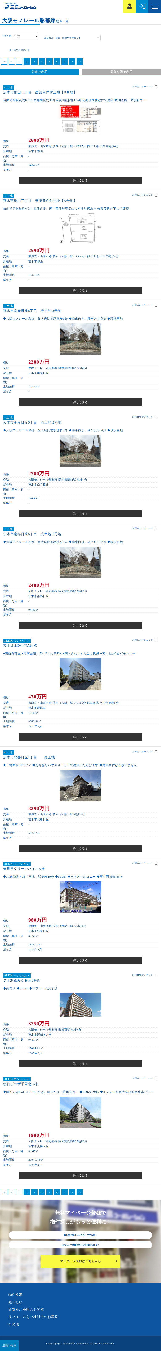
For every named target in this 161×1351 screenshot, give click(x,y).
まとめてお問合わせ (19, 50)
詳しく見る (80, 180)
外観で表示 (39, 71)
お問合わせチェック (144, 86)
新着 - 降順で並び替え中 (68, 38)
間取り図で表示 (121, 71)
